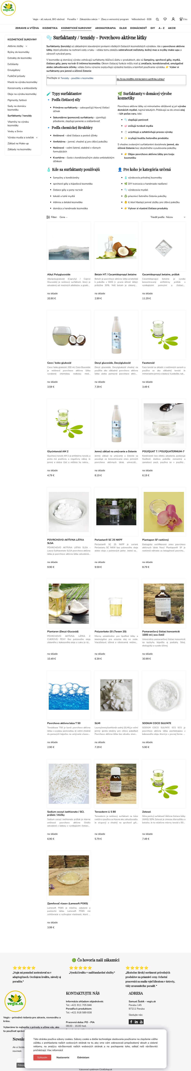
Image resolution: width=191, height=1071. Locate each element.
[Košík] (183, 19)
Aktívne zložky (15, 46)
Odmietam (83, 1057)
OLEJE (123, 28)
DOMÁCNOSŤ (138, 28)
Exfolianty (13, 64)
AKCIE (172, 28)
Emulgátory (14, 70)
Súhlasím (42, 1057)
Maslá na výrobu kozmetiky (22, 82)
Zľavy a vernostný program (115, 19)
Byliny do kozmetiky (18, 52)
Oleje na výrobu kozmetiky (22, 94)
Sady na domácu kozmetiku (17, 107)
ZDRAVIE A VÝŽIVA (27, 28)
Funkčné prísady (16, 76)
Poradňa (71, 19)
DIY (153, 28)
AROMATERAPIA (105, 28)
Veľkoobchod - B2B (141, 19)
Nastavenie (63, 1057)
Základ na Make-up (18, 143)
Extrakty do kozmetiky (20, 58)
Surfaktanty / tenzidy (20, 115)
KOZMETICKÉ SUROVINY (76, 28)
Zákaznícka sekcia (88, 19)
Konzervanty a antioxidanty (22, 88)
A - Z (161, 28)
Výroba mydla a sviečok (21, 137)
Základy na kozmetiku (19, 149)
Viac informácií (55, 1050)
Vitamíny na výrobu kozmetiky (18, 123)
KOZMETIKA (49, 28)
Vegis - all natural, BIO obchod (48, 19)
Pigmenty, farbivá (17, 100)
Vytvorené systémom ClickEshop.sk (95, 1069)
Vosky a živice (15, 131)
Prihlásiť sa (23, 1065)
